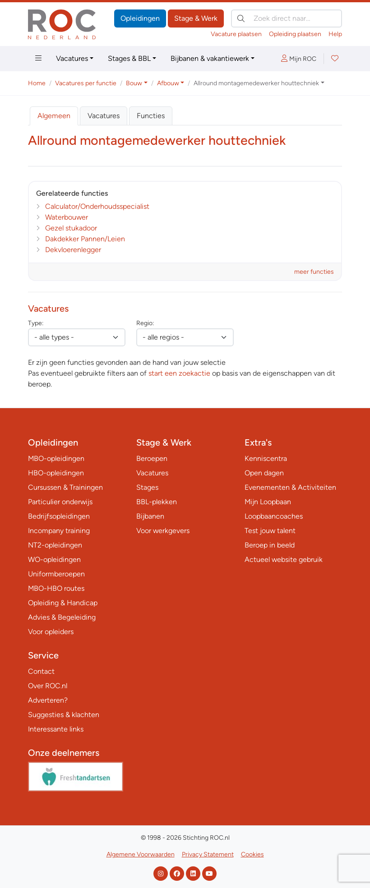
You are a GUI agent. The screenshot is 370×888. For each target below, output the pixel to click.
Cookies (252, 854)
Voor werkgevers (163, 530)
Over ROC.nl (47, 685)
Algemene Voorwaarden (140, 854)
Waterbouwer (66, 217)
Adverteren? (48, 700)
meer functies (314, 272)
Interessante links (55, 729)
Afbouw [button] (168, 83)
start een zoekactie (179, 373)
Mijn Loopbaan (268, 501)
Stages (147, 487)
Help (335, 34)
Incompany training (59, 530)
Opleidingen (140, 18)
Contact (41, 671)
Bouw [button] (134, 83)
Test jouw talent (270, 530)
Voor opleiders (51, 631)
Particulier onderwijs (60, 501)
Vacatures (72, 58)
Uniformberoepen (56, 574)
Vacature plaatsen (236, 34)
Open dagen (264, 473)
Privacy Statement (208, 854)
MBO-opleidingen (56, 458)
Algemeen (53, 115)
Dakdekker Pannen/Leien (85, 239)
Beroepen (151, 458)
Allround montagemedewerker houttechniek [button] (256, 83)
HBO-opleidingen (56, 473)
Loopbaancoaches (274, 516)
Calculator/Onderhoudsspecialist (97, 206)
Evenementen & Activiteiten (290, 487)
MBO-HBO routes (56, 588)
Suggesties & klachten (63, 714)
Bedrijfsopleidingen (59, 516)
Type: (35, 323)
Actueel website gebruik (284, 559)
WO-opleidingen (54, 559)
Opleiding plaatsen (295, 34)
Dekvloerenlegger (73, 249)
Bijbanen (150, 516)
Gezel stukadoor (71, 228)
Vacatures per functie (85, 83)
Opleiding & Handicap (62, 602)
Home (37, 83)
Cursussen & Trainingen (65, 487)
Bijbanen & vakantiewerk (210, 58)
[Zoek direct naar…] (286, 18)
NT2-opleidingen (55, 545)
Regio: (145, 323)
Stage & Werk (195, 18)
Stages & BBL (129, 58)
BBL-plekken (156, 501)
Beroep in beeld (270, 545)
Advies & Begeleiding (62, 617)
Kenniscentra (266, 458)
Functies (151, 115)
